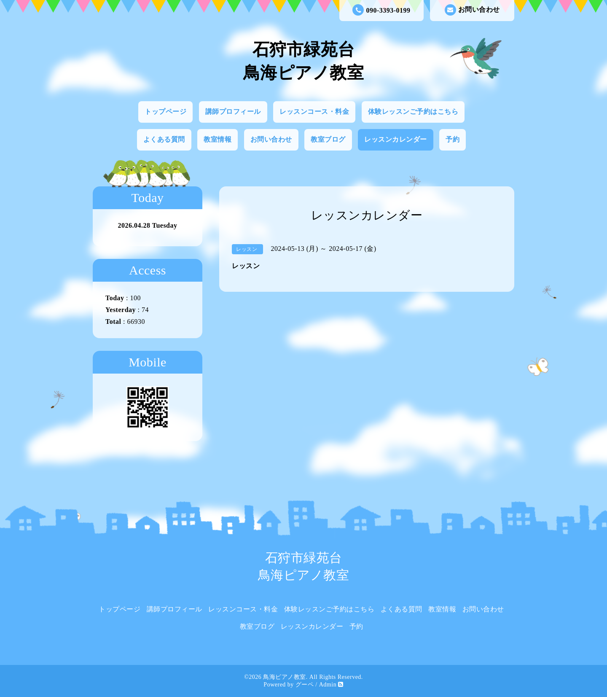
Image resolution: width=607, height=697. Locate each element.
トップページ (165, 111)
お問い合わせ (472, 10)
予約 (452, 139)
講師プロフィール (233, 111)
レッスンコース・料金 (314, 111)
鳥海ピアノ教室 (284, 677)
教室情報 (217, 139)
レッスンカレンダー (395, 139)
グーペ (304, 684)
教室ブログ (328, 139)
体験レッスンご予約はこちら (413, 111)
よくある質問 (164, 139)
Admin (327, 684)
